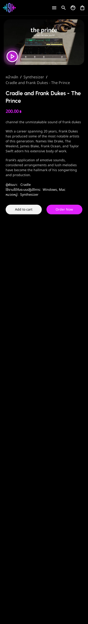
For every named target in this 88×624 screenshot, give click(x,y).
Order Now (64, 209)
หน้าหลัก (12, 77)
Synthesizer (33, 77)
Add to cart (23, 209)
